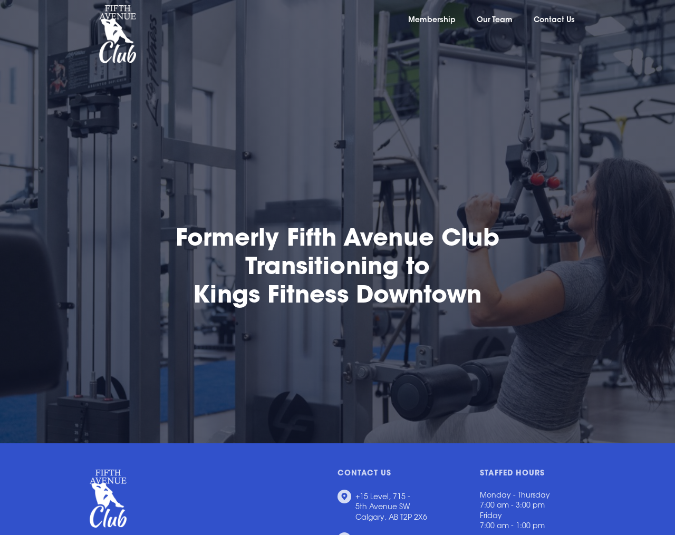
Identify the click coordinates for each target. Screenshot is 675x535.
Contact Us (554, 20)
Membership (432, 20)
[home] (113, 34)
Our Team (495, 20)
